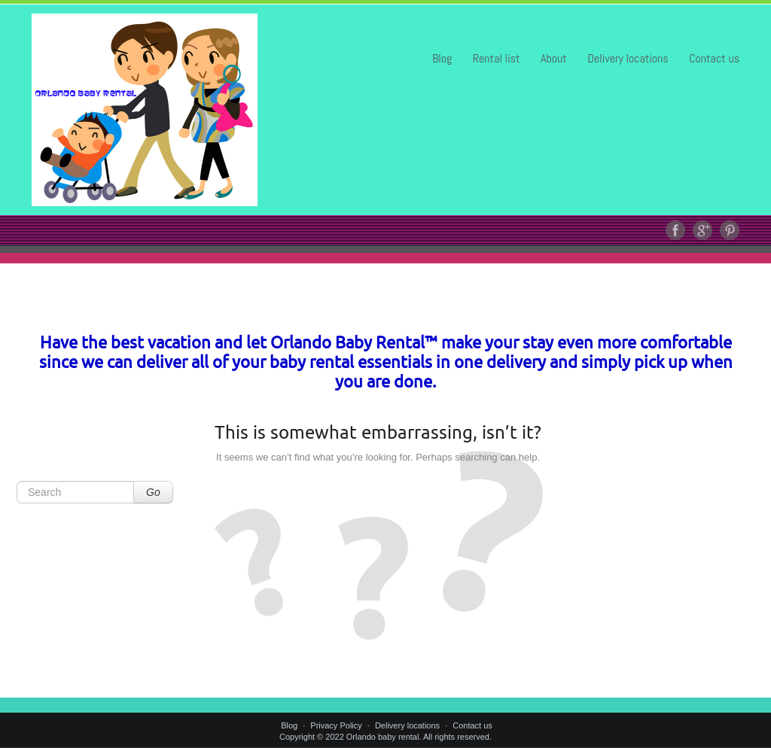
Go (153, 492)
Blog (442, 58)
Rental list (496, 58)
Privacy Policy (335, 725)
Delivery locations (627, 58)
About (554, 58)
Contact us (714, 58)
